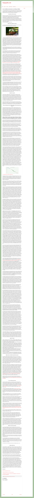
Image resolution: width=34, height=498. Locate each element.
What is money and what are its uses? (16, 62)
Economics (5, 6)
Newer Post (4, 494)
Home (2, 6)
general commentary (10, 476)
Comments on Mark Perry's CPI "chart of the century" (8, 472)
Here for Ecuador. (5, 386)
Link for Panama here (19, 385)
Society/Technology (10, 6)
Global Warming (14, 6)
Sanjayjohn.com (7, 2)
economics (7, 476)
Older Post (21, 494)
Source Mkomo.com (11, 174)
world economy (13, 476)
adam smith (5, 476)
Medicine (7, 6)
